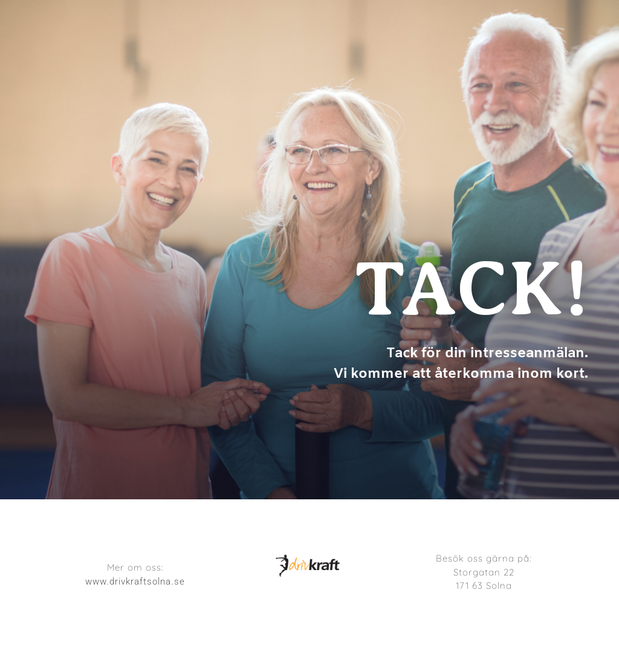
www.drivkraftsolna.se (135, 581)
